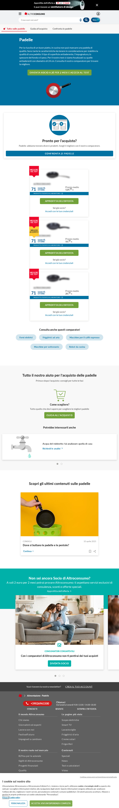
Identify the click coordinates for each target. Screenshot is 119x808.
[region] (59, 790)
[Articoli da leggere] (90, 551)
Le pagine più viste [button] (72, 714)
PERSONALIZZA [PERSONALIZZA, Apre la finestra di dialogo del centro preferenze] (18, 803)
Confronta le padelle (62, 28)
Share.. (94, 551)
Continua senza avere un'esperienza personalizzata (98, 777)
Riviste (60, 709)
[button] (62, 194)
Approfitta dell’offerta (59, 591)
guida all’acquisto (59, 415)
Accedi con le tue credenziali (59, 211)
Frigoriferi (67, 744)
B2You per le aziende (30, 755)
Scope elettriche (70, 720)
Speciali (66, 755)
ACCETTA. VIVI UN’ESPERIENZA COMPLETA (51, 803)
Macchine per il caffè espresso (85, 337)
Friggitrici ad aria (51, 337)
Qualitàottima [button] (41, 189)
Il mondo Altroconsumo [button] (31, 714)
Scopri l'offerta (86, 709)
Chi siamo (24, 720)
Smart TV (67, 724)
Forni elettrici (26, 337)
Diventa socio (59, 663)
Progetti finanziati (28, 765)
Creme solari (68, 739)
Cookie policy (14, 797)
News (65, 760)
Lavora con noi (26, 729)
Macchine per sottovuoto (46, 346)
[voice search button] (79, 20)
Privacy (5, 797)
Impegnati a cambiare (30, 739)
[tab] (57, 464)
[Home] (20, 695)
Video (65, 770)
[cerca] (45, 20)
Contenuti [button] (67, 750)
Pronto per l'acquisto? (59, 141)
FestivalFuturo (26, 734)
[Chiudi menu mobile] (97, 5)
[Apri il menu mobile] (21, 13)
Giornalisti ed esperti (30, 724)
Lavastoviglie (69, 729)
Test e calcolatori (71, 765)
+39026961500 (37, 703)
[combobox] (54, 20)
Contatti (32, 709)
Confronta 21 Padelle (59, 153)
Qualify (23, 770)
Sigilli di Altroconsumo (31, 760)
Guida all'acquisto (38, 28)
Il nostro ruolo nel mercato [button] (33, 750)
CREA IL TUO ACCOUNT (79, 686)
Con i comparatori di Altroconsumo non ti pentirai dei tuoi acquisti (59, 655)
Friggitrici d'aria (70, 734)
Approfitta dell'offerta (59, 201)
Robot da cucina (77, 346)
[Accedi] (98, 14)
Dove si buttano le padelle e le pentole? (46, 545)
